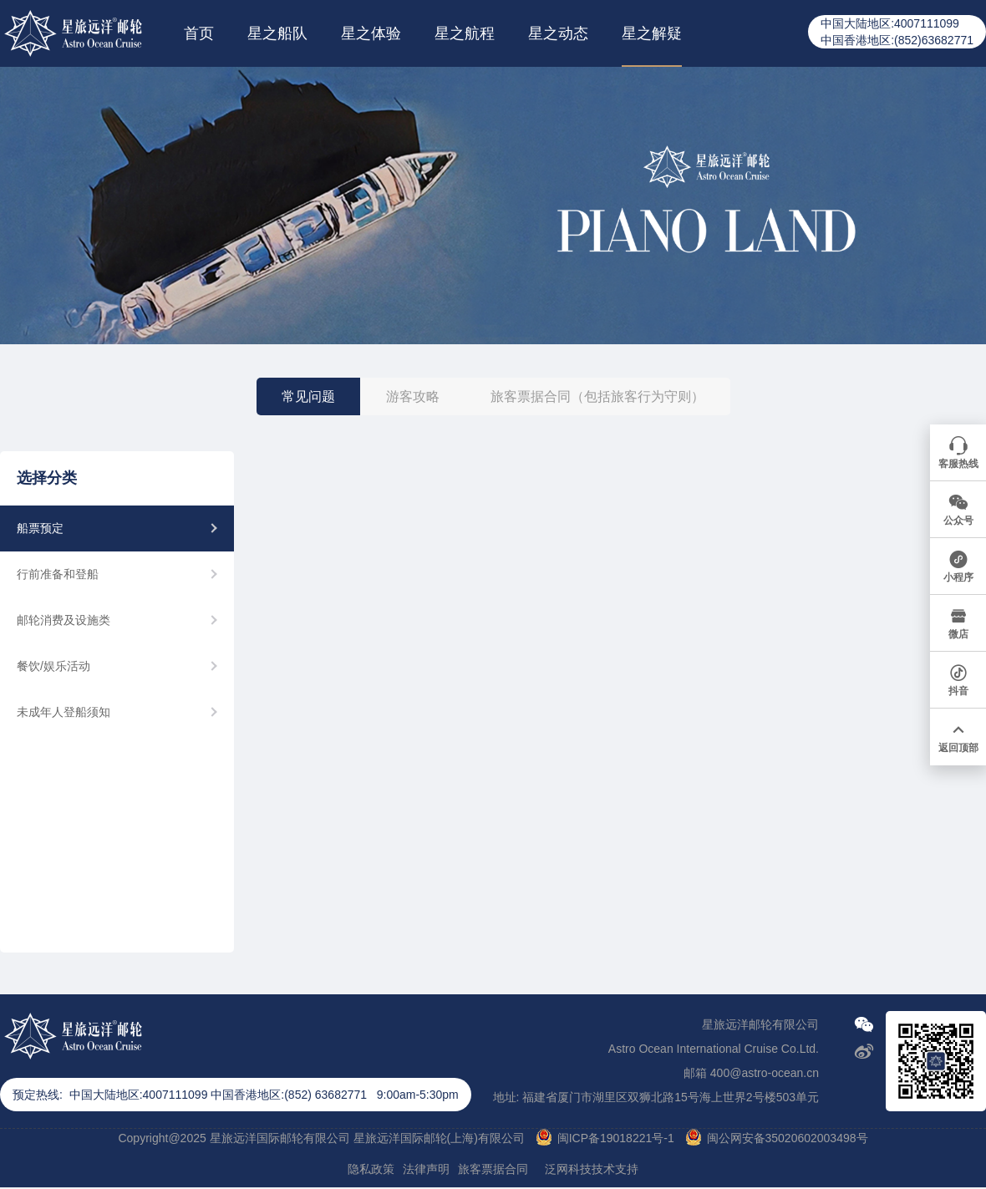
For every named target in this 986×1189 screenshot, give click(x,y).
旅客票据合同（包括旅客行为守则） (597, 396)
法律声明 (426, 1169)
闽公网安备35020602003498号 (787, 1138)
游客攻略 (413, 396)
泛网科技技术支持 (591, 1169)
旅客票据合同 (493, 1169)
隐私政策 (371, 1169)
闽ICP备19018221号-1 (615, 1138)
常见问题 (308, 396)
